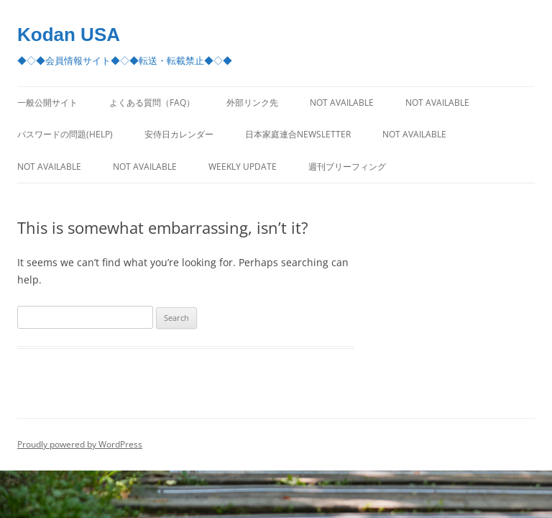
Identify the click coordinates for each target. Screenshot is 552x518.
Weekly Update (242, 166)
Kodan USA (68, 34)
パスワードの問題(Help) (65, 134)
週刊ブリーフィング (347, 166)
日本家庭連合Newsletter (298, 134)
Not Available (342, 102)
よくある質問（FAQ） (152, 102)
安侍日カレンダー (178, 134)
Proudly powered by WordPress (79, 444)
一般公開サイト (47, 102)
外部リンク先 (252, 102)
